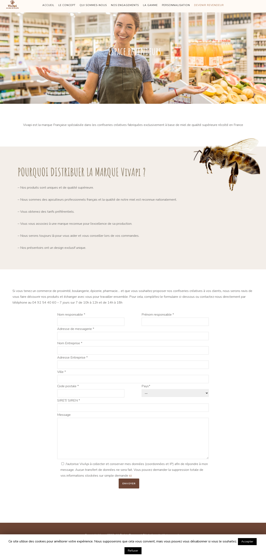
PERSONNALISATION (176, 5)
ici (130, 475)
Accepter (247, 541)
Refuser (133, 551)
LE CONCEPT (66, 5)
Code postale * (91, 391)
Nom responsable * (91, 319)
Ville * (133, 376)
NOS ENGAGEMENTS (125, 5)
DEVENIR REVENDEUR (209, 5)
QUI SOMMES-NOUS (93, 5)
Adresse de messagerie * (133, 333)
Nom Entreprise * (133, 348)
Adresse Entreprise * (133, 362)
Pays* (175, 390)
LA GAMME (150, 5)
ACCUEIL (48, 5)
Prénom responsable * (175, 319)
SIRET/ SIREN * (133, 405)
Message (133, 437)
